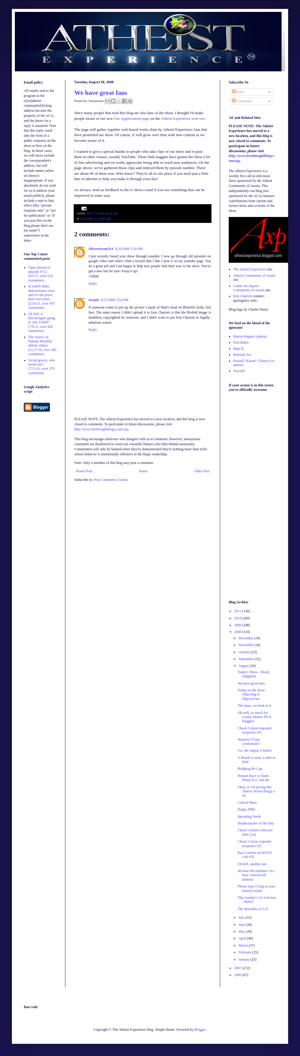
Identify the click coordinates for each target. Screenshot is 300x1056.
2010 (238, 618)
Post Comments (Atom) (111, 480)
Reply (93, 283)
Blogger (200, 1029)
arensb (94, 300)
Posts (238, 92)
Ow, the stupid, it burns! (255, 750)
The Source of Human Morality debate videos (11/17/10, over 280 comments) (42, 345)
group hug (111, 213)
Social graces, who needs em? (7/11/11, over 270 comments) (41, 366)
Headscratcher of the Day (256, 823)
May (242, 931)
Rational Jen (242, 354)
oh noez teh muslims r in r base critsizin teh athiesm (256, 875)
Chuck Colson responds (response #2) (254, 843)
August (244, 666)
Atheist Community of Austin (254, 275)
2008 (238, 632)
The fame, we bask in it (254, 706)
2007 (238, 968)
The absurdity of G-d (253, 909)
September (247, 659)
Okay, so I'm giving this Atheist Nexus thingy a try (256, 791)
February (245, 952)
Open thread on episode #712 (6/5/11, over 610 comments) (40, 273)
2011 (238, 611)
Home (143, 471)
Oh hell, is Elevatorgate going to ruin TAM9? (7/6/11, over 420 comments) (41, 322)
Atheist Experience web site (183, 118)
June (242, 925)
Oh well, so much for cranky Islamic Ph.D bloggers (254, 717)
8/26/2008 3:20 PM (129, 249)
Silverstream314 (101, 249)
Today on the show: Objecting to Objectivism (252, 694)
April (243, 938)
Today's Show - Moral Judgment (253, 674)
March (244, 945)
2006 (238, 975)
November (247, 645)
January (244, 959)
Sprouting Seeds (249, 816)
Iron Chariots (242, 296)
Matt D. (238, 349)
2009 (238, 625)
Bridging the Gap (250, 769)
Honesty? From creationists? (249, 741)
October (245, 652)
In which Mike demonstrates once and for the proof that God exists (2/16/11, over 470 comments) (41, 297)
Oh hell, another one (252, 864)
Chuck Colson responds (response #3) (254, 730)
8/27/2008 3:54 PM (114, 300)
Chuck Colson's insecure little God (255, 832)
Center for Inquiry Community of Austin (248, 288)
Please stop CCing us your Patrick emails (256, 888)
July (242, 917)
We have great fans (100, 92)
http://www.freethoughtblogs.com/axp (101, 429)
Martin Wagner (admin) (250, 336)
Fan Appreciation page (131, 118)
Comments (242, 101)
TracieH (239, 371)
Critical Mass (247, 802)
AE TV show (95, 213)
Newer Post (84, 471)
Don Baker (241, 342)
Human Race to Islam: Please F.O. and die (254, 778)
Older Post (201, 471)
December (246, 638)
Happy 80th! (246, 809)
